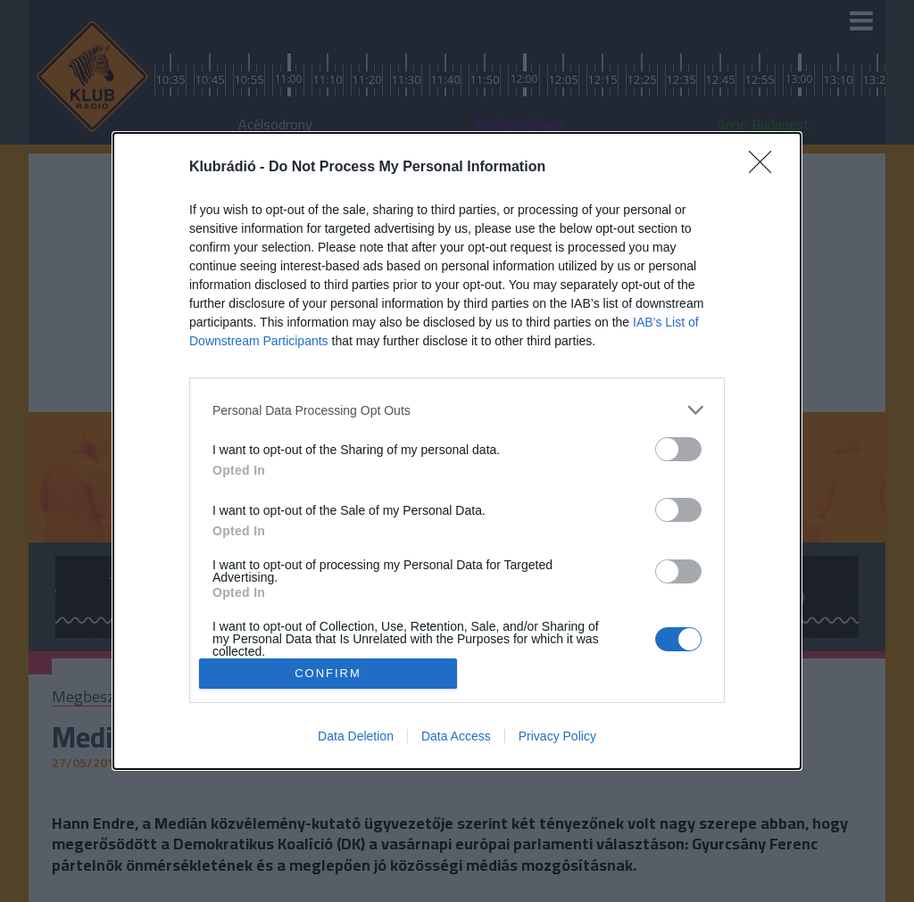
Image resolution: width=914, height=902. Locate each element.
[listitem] (457, 410)
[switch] (678, 449)
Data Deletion (356, 736)
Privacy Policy (557, 736)
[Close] (766, 168)
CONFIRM (328, 672)
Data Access (456, 736)
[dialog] (457, 450)
